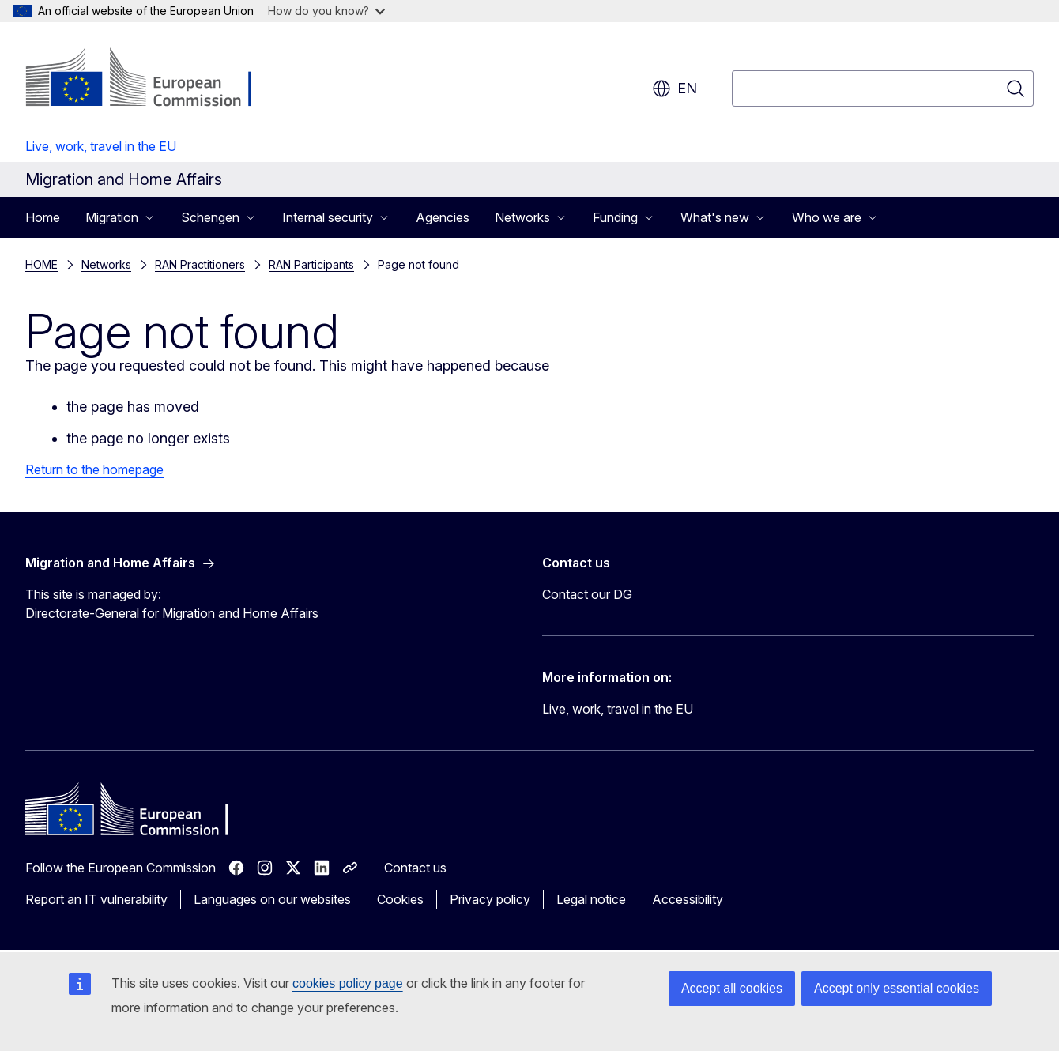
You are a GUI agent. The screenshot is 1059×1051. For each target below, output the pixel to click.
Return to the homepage (94, 469)
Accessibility (687, 899)
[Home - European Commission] (153, 79)
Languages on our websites (272, 899)
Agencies (442, 217)
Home (42, 217)
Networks (106, 264)
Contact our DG (587, 594)
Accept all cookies (731, 988)
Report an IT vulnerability (96, 899)
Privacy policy (490, 899)
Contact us (415, 868)
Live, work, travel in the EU (100, 146)
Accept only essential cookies (896, 988)
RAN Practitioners (200, 264)
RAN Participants (311, 264)
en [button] (674, 88)
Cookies (400, 899)
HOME (41, 264)
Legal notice (591, 899)
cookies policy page (347, 983)
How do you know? (326, 10)
